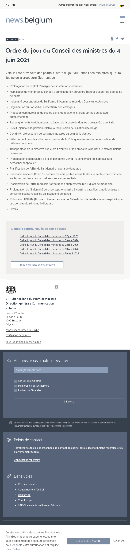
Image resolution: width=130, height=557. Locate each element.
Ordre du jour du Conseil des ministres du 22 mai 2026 (49, 244)
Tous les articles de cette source (37, 264)
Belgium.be (24, 494)
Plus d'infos (13, 549)
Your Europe (25, 500)
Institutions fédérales (29, 391)
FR (13, 4)
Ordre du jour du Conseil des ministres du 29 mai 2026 (49, 240)
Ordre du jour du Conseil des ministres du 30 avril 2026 (49, 253)
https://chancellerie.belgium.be (22, 330)
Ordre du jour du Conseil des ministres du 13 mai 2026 (49, 249)
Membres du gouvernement (33, 386)
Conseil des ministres (29, 381)
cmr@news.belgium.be (18, 335)
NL (7, 4)
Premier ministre (27, 484)
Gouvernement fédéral (31, 489)
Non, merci (118, 541)
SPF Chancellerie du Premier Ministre (39, 505)
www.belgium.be (107, 4)
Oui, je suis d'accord (88, 541)
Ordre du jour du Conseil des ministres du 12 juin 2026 (49, 236)
